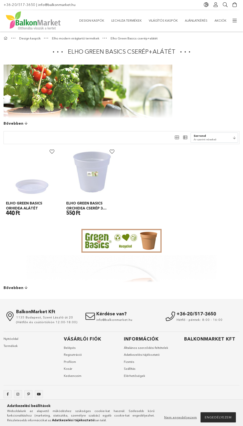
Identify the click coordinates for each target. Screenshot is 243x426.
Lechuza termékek (179, 20)
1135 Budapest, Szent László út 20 (44, 317)
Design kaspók (213, 20)
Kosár (68, 368)
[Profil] (215, 4)
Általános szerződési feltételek (146, 348)
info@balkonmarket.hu (56, 4)
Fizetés (129, 362)
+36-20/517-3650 (19, 4)
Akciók (85, 20)
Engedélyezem (218, 417)
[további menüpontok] (234, 20)
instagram (18, 394)
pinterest (28, 394)
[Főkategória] (6, 38)
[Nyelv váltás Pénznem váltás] (206, 4)
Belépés (70, 348)
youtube (39, 394)
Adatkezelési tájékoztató (142, 354)
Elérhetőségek (134, 376)
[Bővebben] (121, 123)
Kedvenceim (72, 376)
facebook (8, 394)
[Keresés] (225, 4)
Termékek (11, 346)
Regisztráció (73, 354)
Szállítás (130, 368)
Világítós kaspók (142, 20)
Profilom (70, 362)
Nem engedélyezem (180, 417)
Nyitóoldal (11, 339)
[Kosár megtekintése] (234, 4)
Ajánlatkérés (109, 20)
